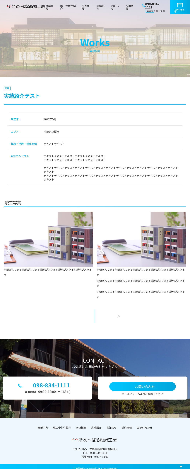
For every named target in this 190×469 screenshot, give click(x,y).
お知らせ (115, 7)
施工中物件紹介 (68, 7)
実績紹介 (100, 7)
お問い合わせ (179, 10)
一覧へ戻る (94, 318)
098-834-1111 (51, 382)
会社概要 (86, 7)
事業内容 (49, 7)
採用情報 (129, 7)
